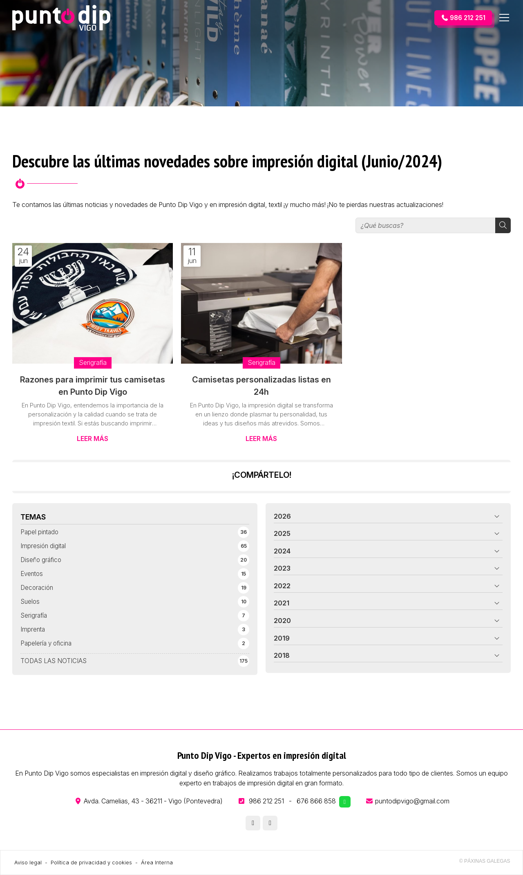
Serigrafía (93, 363)
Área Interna (157, 862)
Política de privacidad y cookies (91, 862)
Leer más (92, 438)
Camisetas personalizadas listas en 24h (261, 386)
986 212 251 (266, 801)
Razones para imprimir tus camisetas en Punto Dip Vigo (92, 386)
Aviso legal (28, 862)
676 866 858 (316, 801)
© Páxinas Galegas (484, 861)
